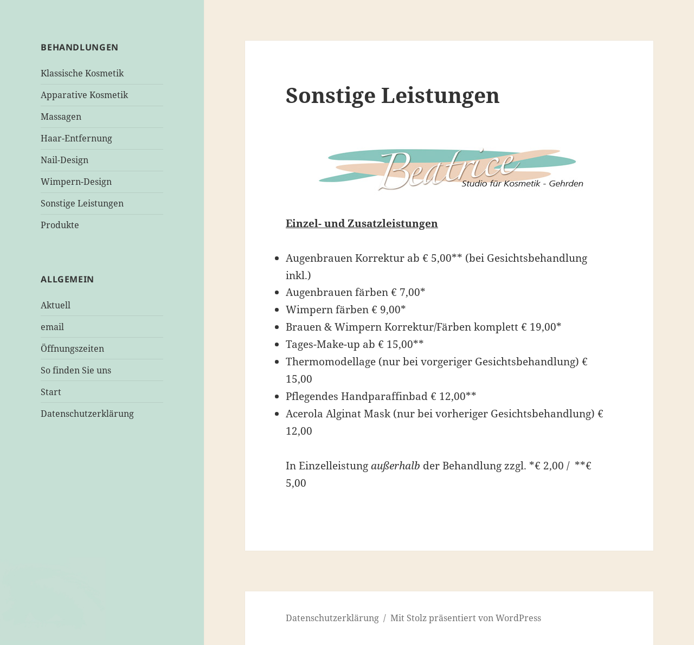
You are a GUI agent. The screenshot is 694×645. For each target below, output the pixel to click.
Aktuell (55, 305)
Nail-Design (64, 160)
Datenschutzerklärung (87, 414)
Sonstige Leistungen (82, 203)
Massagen (61, 116)
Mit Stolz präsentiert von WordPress (465, 618)
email (52, 327)
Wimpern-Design (76, 182)
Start (51, 392)
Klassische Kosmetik (82, 73)
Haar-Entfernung (76, 138)
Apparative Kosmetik (84, 95)
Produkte (60, 225)
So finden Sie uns (76, 370)
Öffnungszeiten (72, 348)
